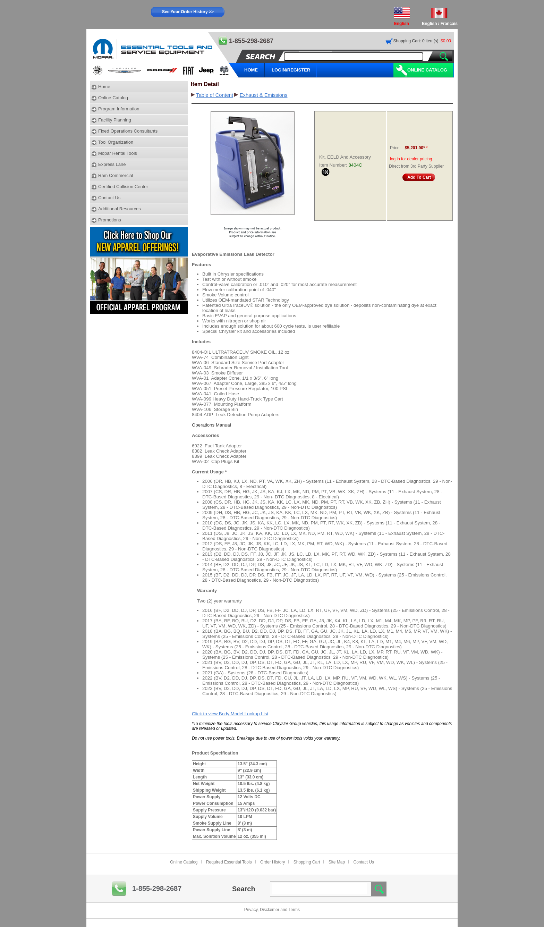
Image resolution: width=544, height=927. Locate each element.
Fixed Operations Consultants (128, 131)
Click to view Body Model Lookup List (230, 713)
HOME (251, 70)
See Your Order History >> (188, 11)
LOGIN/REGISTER (291, 70)
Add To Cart (419, 177)
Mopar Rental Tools (117, 153)
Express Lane (112, 164)
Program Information (118, 108)
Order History (272, 862)
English (429, 23)
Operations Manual (211, 425)
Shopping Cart (307, 862)
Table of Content (214, 95)
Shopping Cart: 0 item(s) (416, 41)
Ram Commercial (115, 175)
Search (243, 889)
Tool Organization (115, 142)
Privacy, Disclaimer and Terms (272, 909)
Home (104, 86)
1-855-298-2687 (156, 888)
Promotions (109, 219)
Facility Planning (114, 120)
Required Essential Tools (229, 862)
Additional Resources (119, 208)
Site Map (337, 862)
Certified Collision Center (123, 186)
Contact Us (109, 197)
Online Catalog (427, 70)
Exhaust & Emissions (264, 95)
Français (449, 23)
